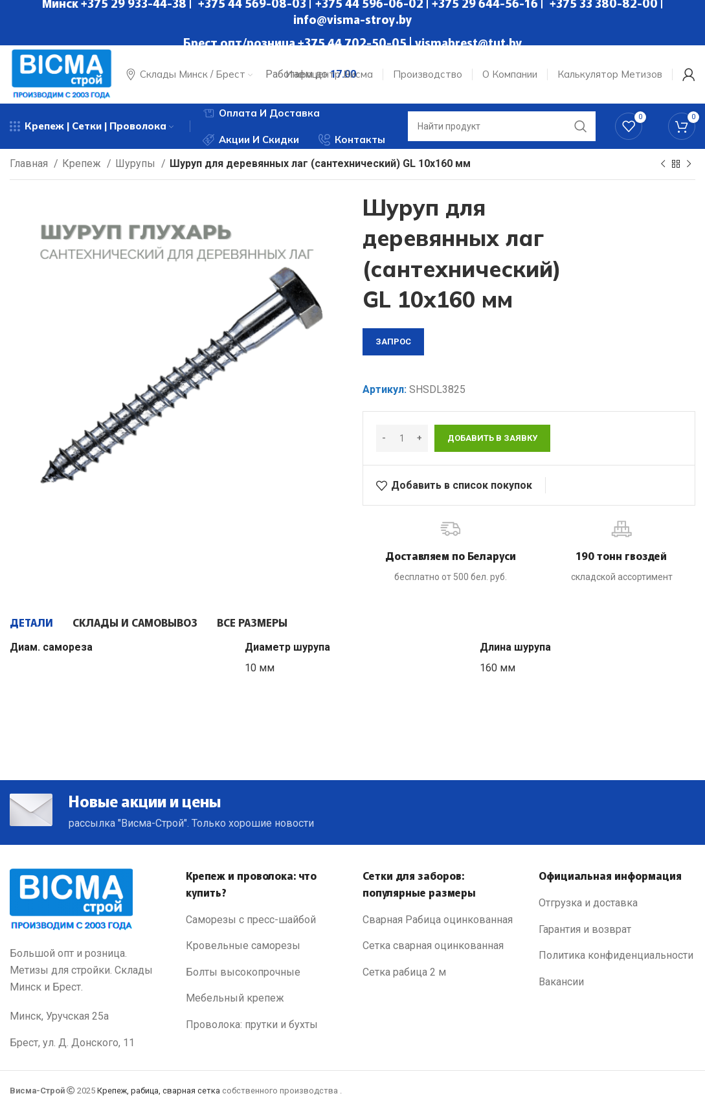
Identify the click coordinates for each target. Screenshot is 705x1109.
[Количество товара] (402, 438)
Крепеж (83, 163)
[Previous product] (662, 164)
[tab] (31, 622)
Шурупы (136, 163)
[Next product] (688, 164)
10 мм (259, 668)
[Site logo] (61, 73)
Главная (30, 163)
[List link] (264, 920)
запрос (393, 341)
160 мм (497, 668)
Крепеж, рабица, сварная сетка (158, 1090)
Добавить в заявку (492, 438)
